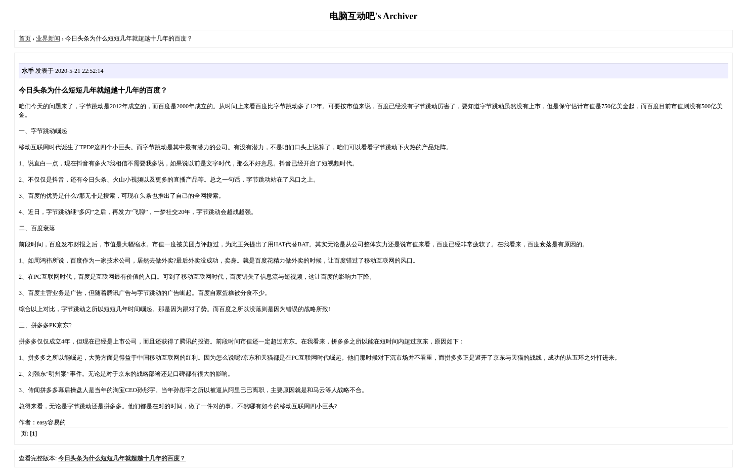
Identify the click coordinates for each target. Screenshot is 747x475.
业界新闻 (48, 38)
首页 (25, 38)
